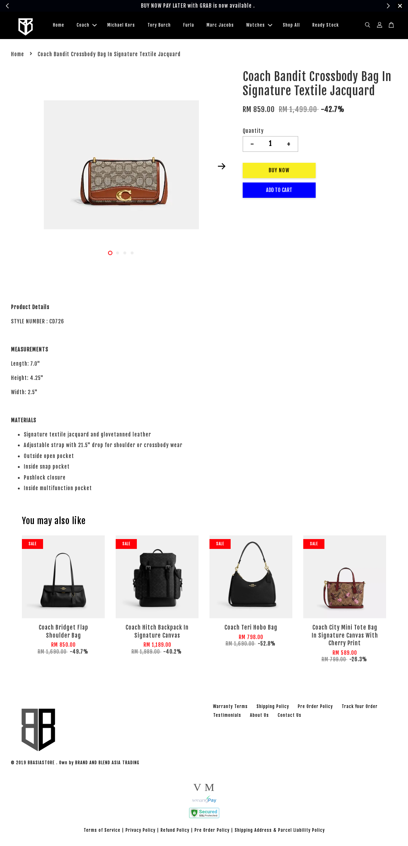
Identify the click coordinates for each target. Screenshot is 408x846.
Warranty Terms (230, 707)
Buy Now (279, 171)
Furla (188, 25)
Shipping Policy (273, 707)
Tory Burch (159, 25)
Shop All (291, 25)
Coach (87, 25)
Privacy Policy (140, 831)
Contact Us (289, 716)
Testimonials (227, 716)
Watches (259, 25)
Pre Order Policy (315, 707)
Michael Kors (121, 25)
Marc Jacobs (220, 25)
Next (222, 167)
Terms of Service (102, 831)
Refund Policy (175, 831)
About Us (259, 716)
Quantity (253, 132)
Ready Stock (325, 25)
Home (58, 25)
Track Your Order (360, 707)
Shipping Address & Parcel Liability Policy (280, 831)
